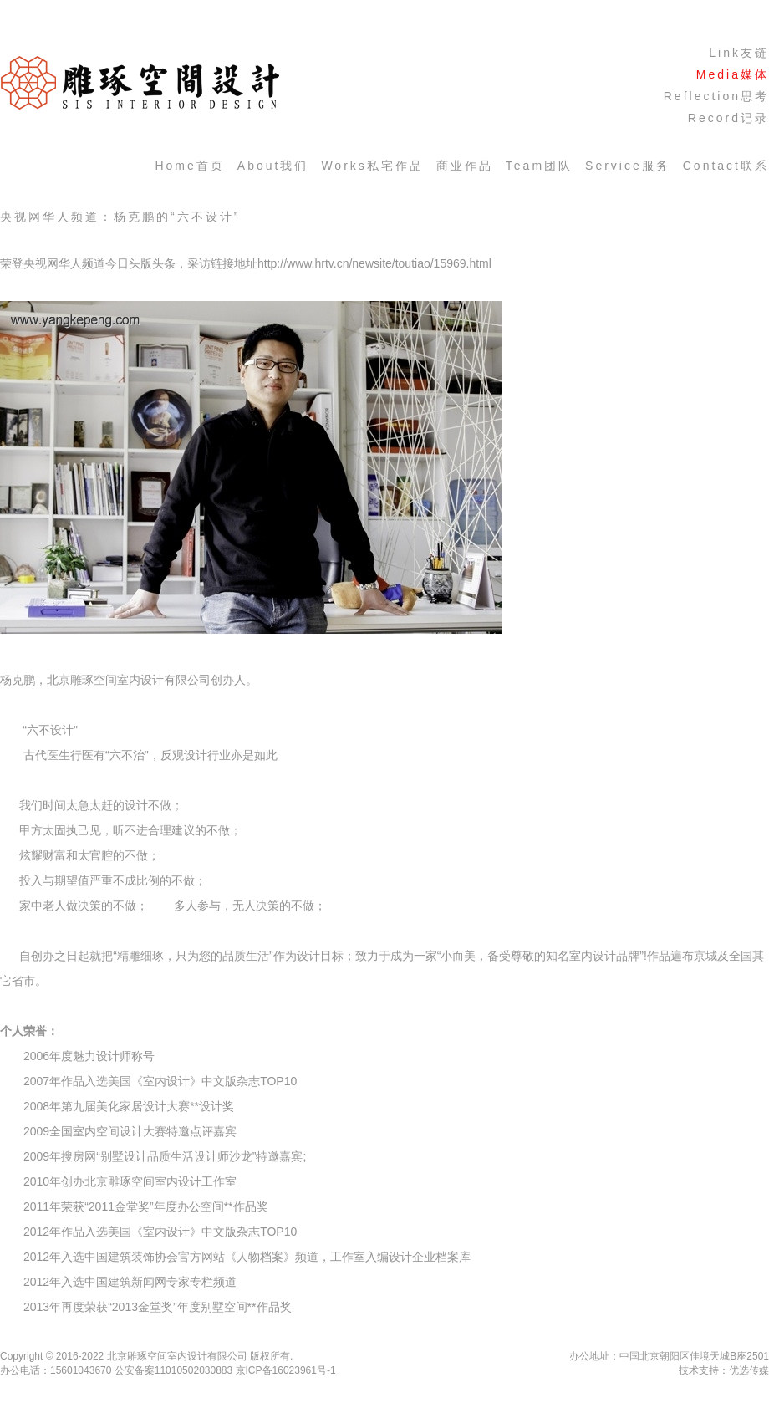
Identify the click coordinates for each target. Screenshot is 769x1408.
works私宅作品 (372, 165)
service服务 (627, 165)
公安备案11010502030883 (173, 1370)
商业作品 (464, 165)
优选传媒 (749, 1370)
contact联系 (726, 165)
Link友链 (739, 52)
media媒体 (732, 74)
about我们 (273, 165)
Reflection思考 (716, 96)
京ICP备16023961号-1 (286, 1370)
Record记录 (728, 118)
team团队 (539, 165)
